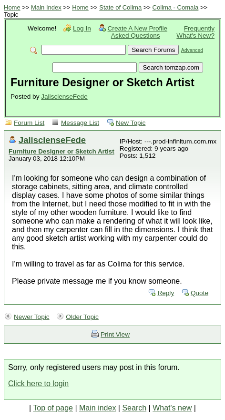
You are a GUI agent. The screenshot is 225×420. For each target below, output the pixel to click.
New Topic (130, 122)
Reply (165, 293)
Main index (97, 408)
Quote (199, 293)
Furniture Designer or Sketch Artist (61, 151)
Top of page (53, 408)
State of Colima (120, 7)
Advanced (192, 50)
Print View (115, 334)
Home (12, 7)
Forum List (29, 122)
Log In (82, 28)
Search (134, 408)
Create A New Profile (137, 28)
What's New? (195, 35)
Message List (80, 122)
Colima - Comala (176, 7)
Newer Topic (32, 316)
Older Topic (82, 316)
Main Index (46, 7)
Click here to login (38, 383)
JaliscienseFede (64, 96)
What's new (172, 408)
